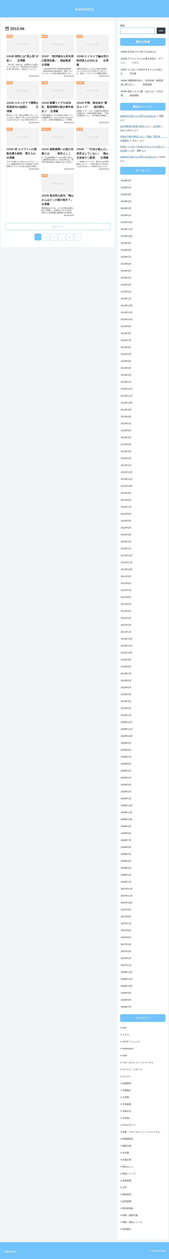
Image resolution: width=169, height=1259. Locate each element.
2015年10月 (127, 236)
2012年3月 (126, 534)
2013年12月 (127, 389)
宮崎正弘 (126, 1111)
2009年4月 (126, 777)
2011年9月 (126, 576)
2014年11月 (127, 312)
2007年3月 (126, 951)
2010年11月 (127, 645)
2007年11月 (127, 895)
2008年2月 (126, 875)
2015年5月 (126, 270)
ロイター (126, 1076)
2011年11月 (127, 562)
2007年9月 (126, 909)
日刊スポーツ (129, 1125)
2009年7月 (126, 757)
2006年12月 (127, 972)
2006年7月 (126, 1006)
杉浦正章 (126, 1159)
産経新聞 (126, 1180)
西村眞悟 (126, 1194)
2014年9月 (126, 326)
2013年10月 (127, 402)
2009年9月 (126, 743)
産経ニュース (129, 1173)
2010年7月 (126, 673)
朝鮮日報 (126, 1146)
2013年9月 (126, 409)
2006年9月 (126, 993)
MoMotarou (128, 1048)
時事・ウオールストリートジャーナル (141, 1132)
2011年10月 (127, 569)
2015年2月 (126, 291)
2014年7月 (126, 340)
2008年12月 (127, 805)
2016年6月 (126, 180)
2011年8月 (126, 583)
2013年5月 (126, 437)
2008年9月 (126, 826)
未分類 (125, 1152)
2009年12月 (127, 722)
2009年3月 (126, 784)
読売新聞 (126, 1201)
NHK (124, 1055)
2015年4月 (126, 277)
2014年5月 (126, 354)
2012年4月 (126, 527)
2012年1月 (126, 548)
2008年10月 (127, 819)
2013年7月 (126, 423)
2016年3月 (126, 201)
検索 (122, 25)
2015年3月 (126, 284)
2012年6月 (126, 513)
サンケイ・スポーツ (132, 1069)
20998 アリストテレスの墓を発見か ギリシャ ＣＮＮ (142, 60)
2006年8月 (126, 1000)
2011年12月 (127, 555)
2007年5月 (126, 937)
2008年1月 (126, 882)
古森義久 (126, 1090)
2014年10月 (127, 319)
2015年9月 (126, 243)
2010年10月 (127, 652)
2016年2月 (126, 208)
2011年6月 (126, 597)
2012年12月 (127, 472)
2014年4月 (126, 361)
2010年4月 (126, 694)
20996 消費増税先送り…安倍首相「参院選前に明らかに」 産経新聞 (142, 82)
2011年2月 (126, 625)
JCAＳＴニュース (131, 1041)
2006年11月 (127, 979)
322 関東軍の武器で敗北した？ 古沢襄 (140, 126)
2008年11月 (127, 812)
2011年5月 (126, 604)
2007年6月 (126, 930)
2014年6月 (126, 347)
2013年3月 (126, 451)
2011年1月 (126, 632)
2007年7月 (126, 923)
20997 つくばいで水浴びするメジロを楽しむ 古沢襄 (142, 71)
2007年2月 (126, 958)
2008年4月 (126, 861)
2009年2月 (126, 791)
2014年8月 (126, 333)
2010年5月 (126, 687)
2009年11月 (127, 729)
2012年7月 (126, 507)
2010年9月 (126, 659)
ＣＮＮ (125, 1034)
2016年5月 (126, 187)
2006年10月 (127, 986)
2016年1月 (126, 215)
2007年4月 (126, 944)
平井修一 (126, 1118)
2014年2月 (126, 375)
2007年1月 (126, 965)
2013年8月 (126, 416)
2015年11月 (127, 229)
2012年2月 (126, 541)
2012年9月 (126, 493)
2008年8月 (126, 833)
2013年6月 (126, 430)
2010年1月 (126, 715)
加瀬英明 (126, 1083)
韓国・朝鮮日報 (130, 1215)
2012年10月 (127, 486)
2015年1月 (126, 298)
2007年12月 (127, 888)
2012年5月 (126, 520)
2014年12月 (127, 305)
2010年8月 (126, 666)
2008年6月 (126, 847)
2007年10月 (127, 902)
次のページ (58, 226)
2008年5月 (126, 854)
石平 (124, 1187)
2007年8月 (126, 916)
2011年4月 (126, 611)
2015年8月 (126, 250)
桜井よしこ (127, 1166)
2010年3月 (126, 701)
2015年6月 (126, 264)
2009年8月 (126, 750)
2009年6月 (126, 763)
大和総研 (126, 1104)
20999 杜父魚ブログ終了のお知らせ (138, 51)
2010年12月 (127, 638)
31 (69, 237)
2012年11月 (127, 479)
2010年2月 (126, 708)
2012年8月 (126, 500)
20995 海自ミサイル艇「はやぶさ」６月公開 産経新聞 (142, 93)
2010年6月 (126, 680)
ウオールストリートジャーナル (137, 1062)
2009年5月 (126, 770)
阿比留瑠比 (127, 1208)
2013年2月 (126, 458)
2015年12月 (127, 222)
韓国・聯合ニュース (132, 1222)
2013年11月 (127, 395)
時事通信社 (127, 1139)
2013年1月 (126, 465)
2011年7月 (126, 590)
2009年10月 (127, 736)
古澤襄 (125, 1097)
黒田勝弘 (126, 1229)
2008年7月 (126, 840)
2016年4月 (126, 194)
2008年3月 (126, 868)
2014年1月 (126, 382)
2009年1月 (126, 798)
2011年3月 (126, 618)
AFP (124, 1027)
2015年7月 (126, 257)
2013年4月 (126, 444)
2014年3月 (126, 368)
